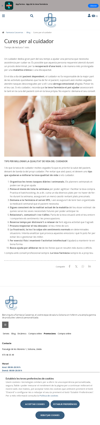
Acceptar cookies (35, 404)
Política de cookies (48, 395)
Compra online (35, 333)
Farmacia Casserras (14, 32)
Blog (28, 32)
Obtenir (93, 5)
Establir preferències (65, 404)
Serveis (6, 333)
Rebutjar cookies (50, 415)
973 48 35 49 (8, 354)
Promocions (50, 333)
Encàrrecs (22, 333)
